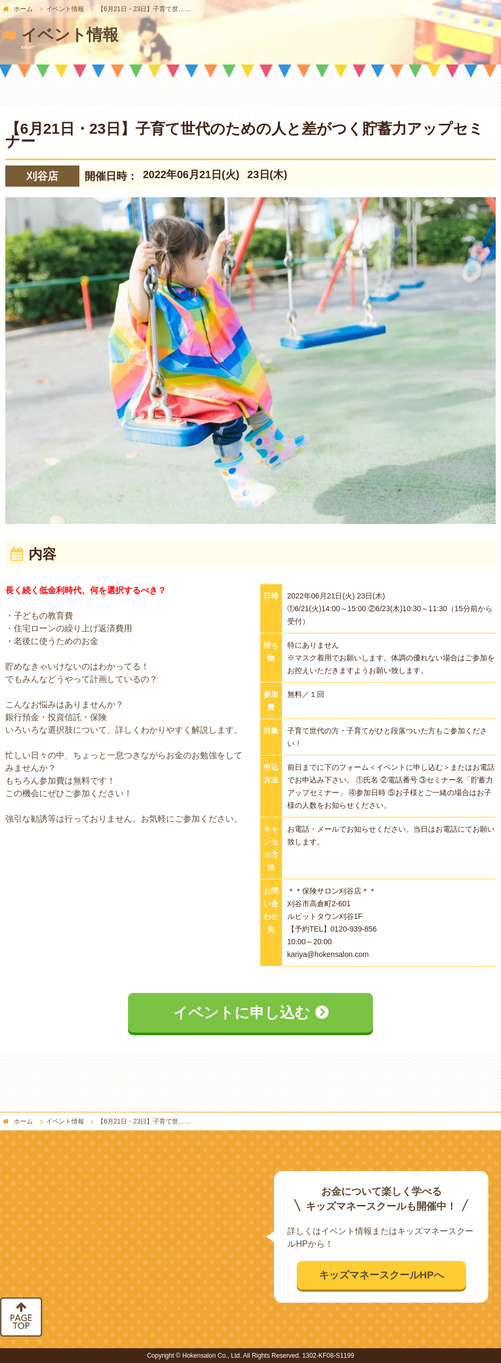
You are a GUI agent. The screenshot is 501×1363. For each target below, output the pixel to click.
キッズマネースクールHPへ (381, 1275)
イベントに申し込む (241, 1013)
